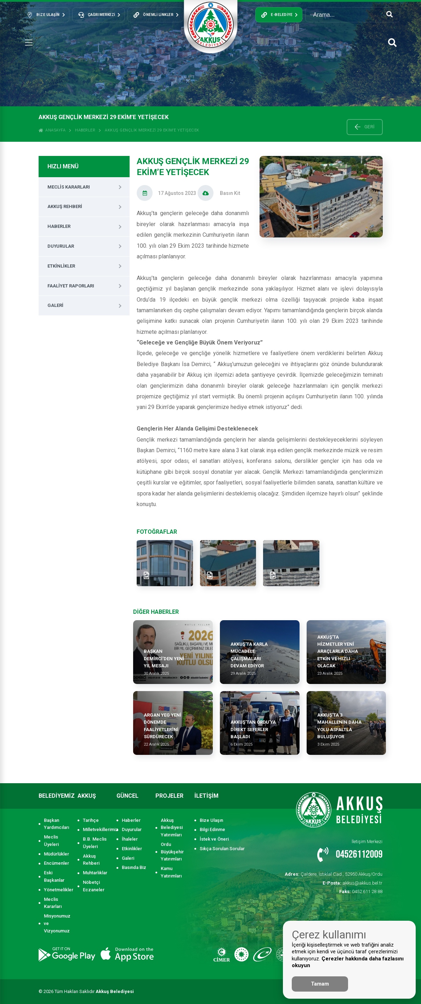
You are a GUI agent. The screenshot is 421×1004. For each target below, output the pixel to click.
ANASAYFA (52, 130)
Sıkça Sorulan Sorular (222, 848)
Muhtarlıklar (95, 872)
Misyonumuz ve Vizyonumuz (57, 923)
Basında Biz (134, 867)
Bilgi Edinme (212, 829)
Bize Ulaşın (211, 820)
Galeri (55, 305)
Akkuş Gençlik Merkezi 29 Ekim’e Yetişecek (152, 130)
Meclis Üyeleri (51, 840)
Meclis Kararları (68, 187)
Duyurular (60, 246)
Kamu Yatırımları (171, 872)
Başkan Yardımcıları (56, 824)
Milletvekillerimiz (96, 829)
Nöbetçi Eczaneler (93, 886)
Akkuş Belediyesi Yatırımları (172, 828)
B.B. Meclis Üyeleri (95, 842)
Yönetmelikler (57, 889)
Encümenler (56, 863)
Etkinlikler (61, 266)
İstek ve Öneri (214, 839)
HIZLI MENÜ (63, 166)
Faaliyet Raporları (70, 285)
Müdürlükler (56, 854)
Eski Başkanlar (54, 876)
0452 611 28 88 (360, 891)
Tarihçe (91, 820)
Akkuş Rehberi (64, 206)
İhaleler (130, 839)
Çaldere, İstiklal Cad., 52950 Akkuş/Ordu (333, 874)
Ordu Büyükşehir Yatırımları (172, 852)
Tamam (320, 984)
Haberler (85, 130)
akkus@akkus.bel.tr (352, 883)
